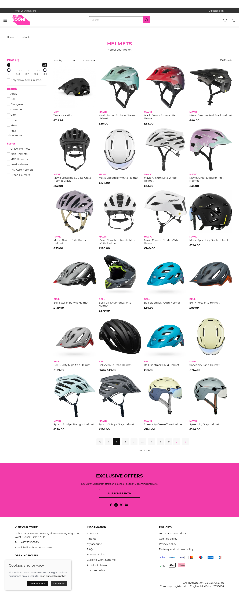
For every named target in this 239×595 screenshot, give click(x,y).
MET (11, 130)
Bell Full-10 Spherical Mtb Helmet (115, 304)
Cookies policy (168, 538)
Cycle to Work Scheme (101, 559)
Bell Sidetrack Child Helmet (161, 365)
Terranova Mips (63, 115)
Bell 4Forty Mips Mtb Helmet (71, 365)
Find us (91, 538)
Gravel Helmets (18, 148)
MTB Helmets (17, 159)
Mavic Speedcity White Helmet (118, 177)
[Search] (119, 19)
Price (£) (13, 60)
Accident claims (97, 565)
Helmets (25, 37)
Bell (11, 99)
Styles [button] (11, 143)
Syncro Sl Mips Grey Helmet (116, 424)
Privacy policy (167, 544)
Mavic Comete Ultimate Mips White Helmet (117, 242)
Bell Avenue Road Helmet (115, 365)
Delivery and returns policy (176, 549)
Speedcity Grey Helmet (204, 424)
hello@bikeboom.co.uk (37, 547)
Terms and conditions (172, 533)
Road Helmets (17, 164)
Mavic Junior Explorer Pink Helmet (206, 179)
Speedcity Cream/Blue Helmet (163, 424)
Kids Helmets (17, 154)
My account (94, 544)
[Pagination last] (185, 441)
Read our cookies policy (52, 576)
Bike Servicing (96, 554)
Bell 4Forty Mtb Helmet (204, 302)
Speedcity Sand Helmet (204, 365)
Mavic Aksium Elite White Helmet (160, 179)
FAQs (90, 549)
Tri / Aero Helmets (20, 169)
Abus (12, 93)
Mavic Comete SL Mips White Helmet (162, 242)
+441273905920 (29, 542)
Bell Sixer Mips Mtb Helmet (70, 302)
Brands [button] (12, 88)
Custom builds (96, 570)
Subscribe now (119, 493)
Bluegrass (15, 104)
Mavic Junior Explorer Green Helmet (117, 117)
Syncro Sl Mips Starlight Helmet (73, 424)
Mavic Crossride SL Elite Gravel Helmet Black (72, 179)
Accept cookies (37, 583)
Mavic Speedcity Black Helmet (208, 240)
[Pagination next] (176, 441)
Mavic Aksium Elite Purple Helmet (70, 242)
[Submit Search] (146, 19)
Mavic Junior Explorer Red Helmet (160, 117)
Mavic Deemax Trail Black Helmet (210, 115)
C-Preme (14, 109)
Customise (58, 583)
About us (92, 533)
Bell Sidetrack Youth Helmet (162, 302)
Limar (12, 120)
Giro (11, 114)
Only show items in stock (24, 80)
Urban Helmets (18, 175)
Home (10, 37)
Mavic (12, 125)
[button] (5, 20)
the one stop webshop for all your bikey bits (119, 10)
